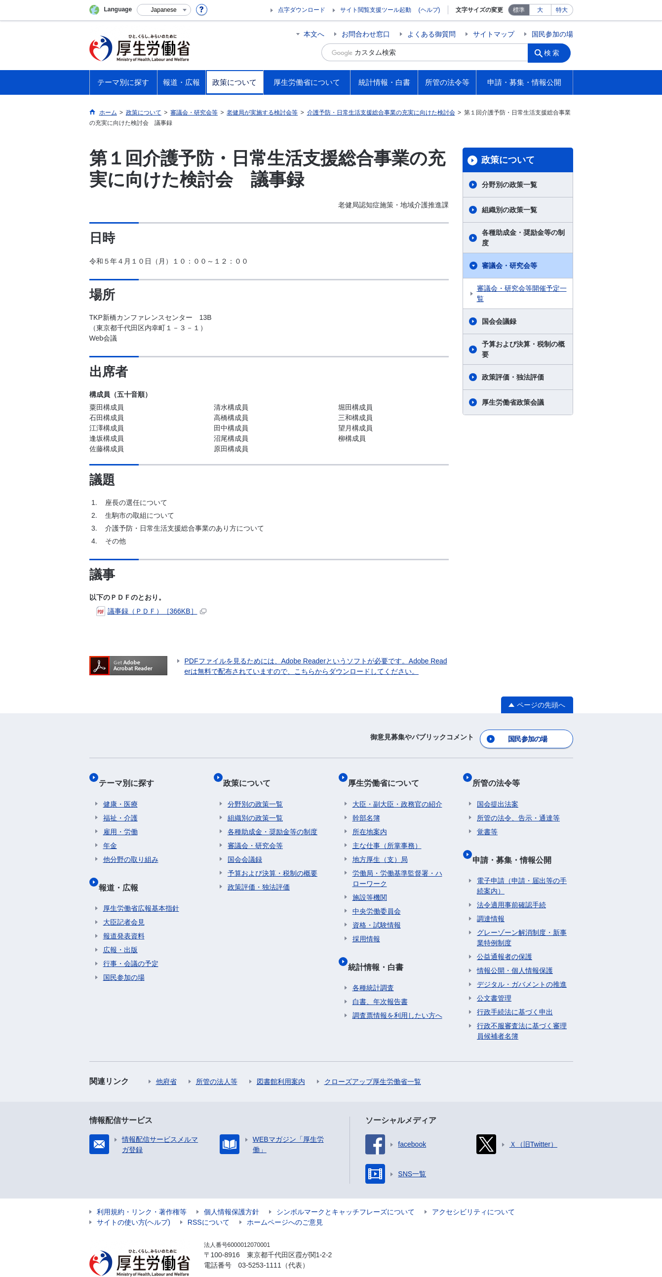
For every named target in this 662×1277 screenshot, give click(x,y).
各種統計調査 (373, 965)
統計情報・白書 (380, 948)
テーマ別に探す (130, 774)
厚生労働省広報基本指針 (141, 886)
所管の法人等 (216, 1059)
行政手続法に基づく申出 (515, 989)
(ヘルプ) (429, 9)
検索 (555, 52)
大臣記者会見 (124, 899)
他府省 (166, 1059)
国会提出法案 (497, 791)
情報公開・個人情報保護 (515, 948)
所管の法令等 (500, 774)
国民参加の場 (552, 34)
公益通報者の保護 (504, 934)
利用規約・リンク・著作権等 (142, 1189)
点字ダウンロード (301, 9)
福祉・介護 (120, 805)
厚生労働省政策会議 (513, 402)
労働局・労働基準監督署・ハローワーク (397, 865)
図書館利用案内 (281, 1059)
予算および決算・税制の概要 (523, 349)
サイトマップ (493, 34)
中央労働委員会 (376, 898)
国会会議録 (499, 321)
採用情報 (366, 925)
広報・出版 (120, 927)
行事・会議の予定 (130, 941)
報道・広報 (123, 869)
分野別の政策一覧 (509, 185)
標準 (519, 9)
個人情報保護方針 (231, 1189)
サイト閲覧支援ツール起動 (375, 9)
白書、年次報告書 (380, 979)
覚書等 (487, 818)
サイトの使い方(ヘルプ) (133, 1199)
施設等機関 (369, 884)
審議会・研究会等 (509, 266)
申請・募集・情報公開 (516, 841)
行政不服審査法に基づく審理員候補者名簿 (522, 1008)
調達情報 (491, 896)
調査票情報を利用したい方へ (397, 993)
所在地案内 (369, 818)
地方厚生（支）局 (380, 846)
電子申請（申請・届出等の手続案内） (522, 863)
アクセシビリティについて (473, 1189)
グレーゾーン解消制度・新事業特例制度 (522, 915)
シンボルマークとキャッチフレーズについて (345, 1189)
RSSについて (209, 1199)
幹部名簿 (366, 805)
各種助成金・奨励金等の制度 (523, 238)
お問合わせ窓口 (366, 34)
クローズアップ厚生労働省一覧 (372, 1059)
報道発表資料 (124, 913)
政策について (508, 160)
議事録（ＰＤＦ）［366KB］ (151, 611)
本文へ (314, 34)
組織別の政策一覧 (509, 210)
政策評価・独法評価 (513, 377)
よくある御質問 (431, 34)
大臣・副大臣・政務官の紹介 (397, 791)
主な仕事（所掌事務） (387, 832)
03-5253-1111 (259, 1242)
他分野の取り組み (130, 846)
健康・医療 (120, 791)
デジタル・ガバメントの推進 (522, 962)
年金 (110, 832)
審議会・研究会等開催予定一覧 (522, 293)
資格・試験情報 (376, 912)
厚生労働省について (388, 774)
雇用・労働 (120, 818)
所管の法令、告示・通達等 (518, 805)
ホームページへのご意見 (285, 1199)
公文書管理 (494, 975)
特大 (562, 9)
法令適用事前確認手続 (511, 882)
